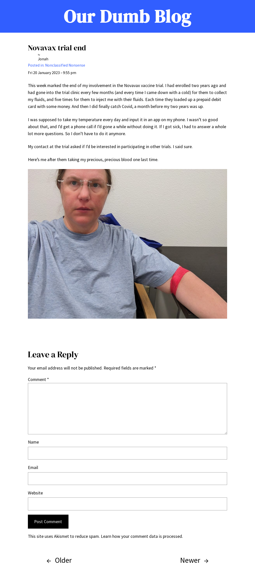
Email (33, 467)
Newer (190, 560)
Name (33, 442)
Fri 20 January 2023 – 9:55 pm (52, 72)
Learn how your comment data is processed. (142, 536)
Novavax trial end (57, 48)
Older (63, 560)
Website (35, 493)
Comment (38, 379)
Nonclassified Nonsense (65, 65)
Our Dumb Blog (127, 16)
